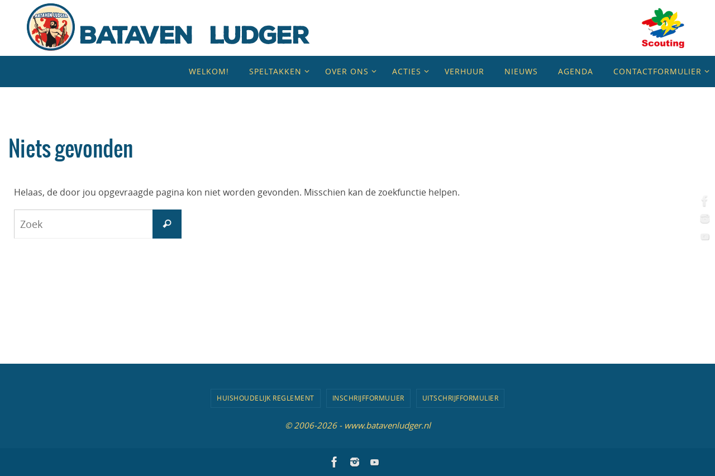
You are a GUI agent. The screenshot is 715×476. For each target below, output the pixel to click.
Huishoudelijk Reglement (265, 397)
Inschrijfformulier (368, 397)
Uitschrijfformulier (460, 397)
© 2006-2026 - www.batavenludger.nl (358, 425)
